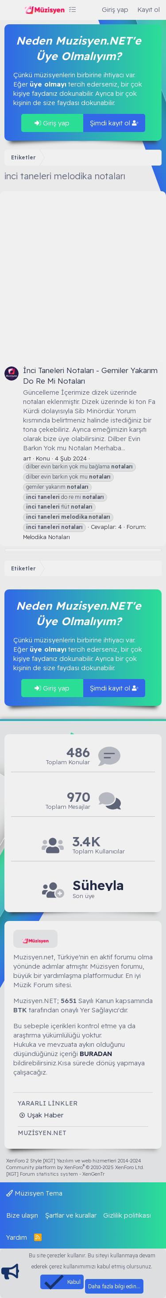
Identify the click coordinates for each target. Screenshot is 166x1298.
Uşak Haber (44, 1115)
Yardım (16, 1237)
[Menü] (12, 10)
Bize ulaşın (22, 1215)
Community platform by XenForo (75, 1167)
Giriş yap (52, 123)
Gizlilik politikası (127, 1215)
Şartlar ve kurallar (71, 1215)
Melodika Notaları (46, 536)
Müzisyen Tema (34, 1193)
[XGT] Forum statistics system (55, 1174)
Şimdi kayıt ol (114, 123)
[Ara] (88, 9)
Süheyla (98, 885)
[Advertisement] (83, 274)
